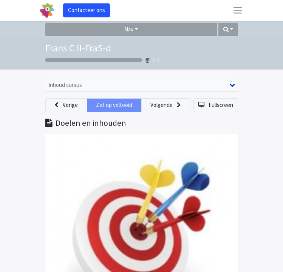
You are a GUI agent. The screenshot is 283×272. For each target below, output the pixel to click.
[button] (228, 30)
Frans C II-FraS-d (78, 48)
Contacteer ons (86, 10)
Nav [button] (128, 29)
